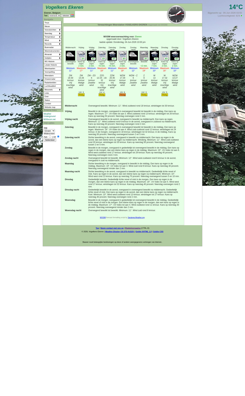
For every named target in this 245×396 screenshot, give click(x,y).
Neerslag (48, 33)
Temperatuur (50, 37)
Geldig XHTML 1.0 (144, 232)
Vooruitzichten (50, 30)
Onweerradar (50, 79)
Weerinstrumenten (52, 51)
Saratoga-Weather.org (136, 217)
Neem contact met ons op (112, 228)
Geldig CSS (158, 232)
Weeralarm (49, 75)
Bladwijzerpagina (133, 228)
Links (47, 93)
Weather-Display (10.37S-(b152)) (120, 232)
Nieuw (47, 26)
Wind (47, 40)
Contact (48, 104)
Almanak (48, 54)
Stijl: (46, 128)
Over (47, 96)
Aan (45, 137)
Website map (50, 107)
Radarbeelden (50, 83)
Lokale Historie (51, 65)
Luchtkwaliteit (50, 86)
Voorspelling (50, 72)
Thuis (47, 23)
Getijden (48, 58)
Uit (54, 137)
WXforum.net (50, 119)
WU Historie (50, 61)
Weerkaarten (50, 68)
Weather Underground (50, 115)
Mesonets (49, 90)
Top (97, 228)
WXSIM (103, 217)
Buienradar (49, 47)
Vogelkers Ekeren (64, 7)
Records (48, 44)
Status (47, 100)
